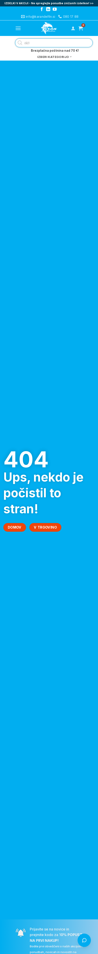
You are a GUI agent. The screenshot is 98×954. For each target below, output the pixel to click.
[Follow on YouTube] (55, 9)
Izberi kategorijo (54, 57)
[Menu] (18, 28)
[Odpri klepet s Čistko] (84, 940)
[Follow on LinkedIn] (48, 9)
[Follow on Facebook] (42, 9)
